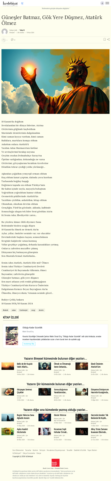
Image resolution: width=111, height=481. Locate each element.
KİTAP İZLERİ (11, 317)
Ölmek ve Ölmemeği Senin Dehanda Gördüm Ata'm (62, 367)
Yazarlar (28, 450)
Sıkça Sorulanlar (29, 453)
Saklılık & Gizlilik (80, 450)
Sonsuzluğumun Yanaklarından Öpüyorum (61, 392)
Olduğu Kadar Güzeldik (32, 327)
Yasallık (69, 450)
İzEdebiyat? (16, 453)
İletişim (42, 450)
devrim (41, 310)
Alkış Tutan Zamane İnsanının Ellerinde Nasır (99, 432)
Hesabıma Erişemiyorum (56, 450)
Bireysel (12, 32)
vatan (14, 310)
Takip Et (22, 30)
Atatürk (5, 310)
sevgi (33, 310)
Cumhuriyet (23, 310)
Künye (39, 453)
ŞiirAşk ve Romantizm (59, 419)
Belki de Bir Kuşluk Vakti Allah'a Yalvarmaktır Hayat (25, 367)
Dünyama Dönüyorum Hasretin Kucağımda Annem (100, 392)
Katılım (35, 450)
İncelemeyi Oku (29, 344)
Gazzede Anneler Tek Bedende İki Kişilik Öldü (99, 418)
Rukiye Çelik (13, 30)
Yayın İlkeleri (92, 450)
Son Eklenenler (18, 450)
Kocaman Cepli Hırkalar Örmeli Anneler (60, 432)
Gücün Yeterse (60, 415)
